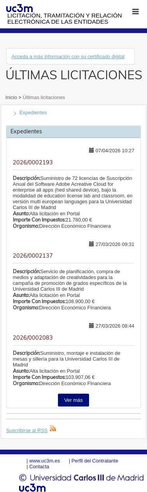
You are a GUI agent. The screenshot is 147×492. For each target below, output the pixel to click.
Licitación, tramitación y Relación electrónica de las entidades (64, 18)
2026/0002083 (33, 337)
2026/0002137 (33, 255)
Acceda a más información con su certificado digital (67, 56)
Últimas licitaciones (43, 97)
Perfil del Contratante (95, 461)
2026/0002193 (33, 162)
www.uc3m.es (44, 461)
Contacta (39, 466)
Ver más (73, 400)
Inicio (11, 97)
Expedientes (33, 112)
